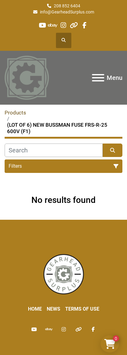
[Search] (54, 150)
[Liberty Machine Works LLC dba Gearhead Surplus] (64, 274)
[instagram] (63, 25)
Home (35, 309)
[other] (74, 25)
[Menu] (98, 77)
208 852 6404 (67, 5)
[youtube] (42, 25)
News (53, 309)
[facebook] (84, 25)
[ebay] (53, 25)
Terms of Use (82, 309)
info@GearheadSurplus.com (67, 11)
